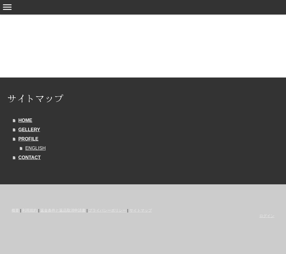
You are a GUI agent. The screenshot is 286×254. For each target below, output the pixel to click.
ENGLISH (35, 148)
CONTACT (29, 157)
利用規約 (29, 210)
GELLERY (29, 129)
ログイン (266, 216)
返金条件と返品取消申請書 (63, 210)
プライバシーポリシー (107, 210)
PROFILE (28, 138)
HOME (25, 120)
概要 (15, 210)
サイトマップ (140, 210)
